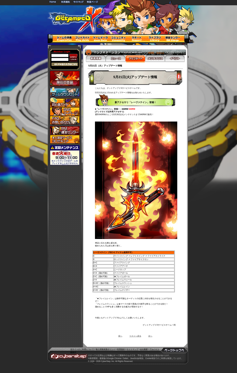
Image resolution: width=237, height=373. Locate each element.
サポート (160, 52)
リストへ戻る (135, 336)
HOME (53, 1)
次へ (150, 336)
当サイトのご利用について (82, 349)
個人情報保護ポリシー (105, 349)
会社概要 (144, 349)
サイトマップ (78, 1)
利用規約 (66, 1)
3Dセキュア (65, 139)
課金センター (65, 130)
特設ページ (92, 1)
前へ (120, 336)
